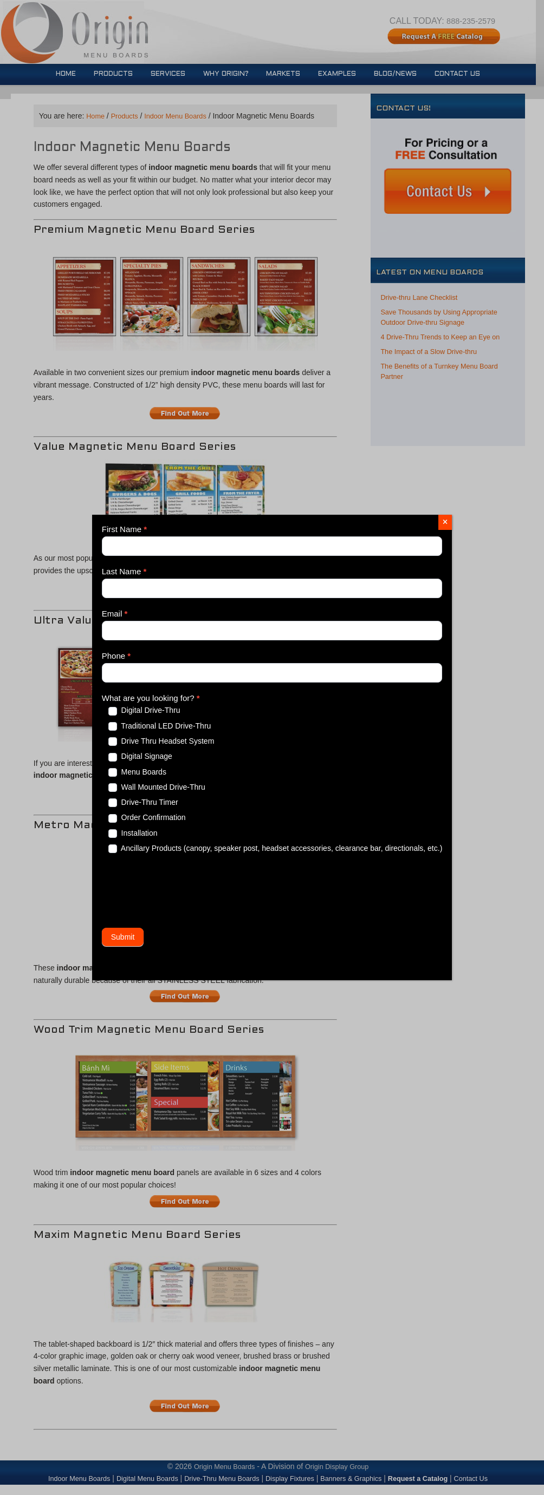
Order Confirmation (147, 817)
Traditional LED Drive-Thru (159, 726)
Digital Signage (140, 756)
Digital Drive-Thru (144, 710)
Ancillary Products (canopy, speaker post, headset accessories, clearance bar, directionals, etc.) (275, 848)
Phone (116, 655)
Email (115, 613)
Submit (123, 937)
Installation (133, 833)
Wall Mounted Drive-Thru (156, 787)
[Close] (445, 522)
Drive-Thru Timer (143, 802)
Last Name (124, 571)
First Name (124, 529)
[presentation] (184, 890)
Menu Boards (137, 772)
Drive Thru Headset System (161, 741)
